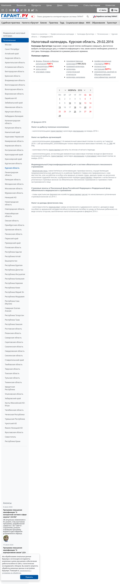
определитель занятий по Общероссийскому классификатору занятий (105, 74)
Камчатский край (12, 132)
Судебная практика (10, 22)
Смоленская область (14, 355)
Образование (98, 22)
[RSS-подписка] (36, 10)
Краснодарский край (14, 154)
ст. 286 (109, 143)
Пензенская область (13, 234)
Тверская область (12, 369)
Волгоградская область (15, 85)
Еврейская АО (11, 98)
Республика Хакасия (13, 324)
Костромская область (14, 150)
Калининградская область (12, 122)
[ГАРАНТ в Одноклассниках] (29, 10)
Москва (8, 44)
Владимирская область (15, 80)
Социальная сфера (75, 22)
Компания (6, 5)
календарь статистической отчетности (73, 72)
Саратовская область (14, 342)
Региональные (9, 40)
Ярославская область (14, 432)
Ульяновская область (14, 394)
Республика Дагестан (14, 270)
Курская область (12, 168)
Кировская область (13, 145)
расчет (85, 194)
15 (60, 107)
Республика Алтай (12, 256)
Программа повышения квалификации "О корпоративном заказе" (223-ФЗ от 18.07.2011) (14, 551)
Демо (59, 5)
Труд (62, 22)
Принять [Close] (29, 577)
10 (70, 103)
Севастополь (10, 437)
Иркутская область (13, 111)
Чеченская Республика (14, 414)
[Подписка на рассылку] (2, 10)
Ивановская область (13, 107)
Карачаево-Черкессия (14, 136)
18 (75, 107)
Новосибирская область (11, 214)
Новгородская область (14, 209)
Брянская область (12, 76)
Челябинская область (14, 410)
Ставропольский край (14, 360)
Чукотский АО (11, 423)
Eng (114, 10)
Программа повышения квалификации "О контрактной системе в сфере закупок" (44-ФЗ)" (14, 513)
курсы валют (41, 69)
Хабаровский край (13, 398)
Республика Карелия (14, 283)
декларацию (78, 131)
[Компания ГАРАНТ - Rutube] (32, 10)
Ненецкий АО (10, 197)
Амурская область (12, 58)
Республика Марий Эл (14, 292)
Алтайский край (12, 53)
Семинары (73, 5)
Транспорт (112, 22)
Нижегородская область (11, 203)
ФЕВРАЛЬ (72, 90)
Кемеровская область (14, 141)
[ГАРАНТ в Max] (17, 10)
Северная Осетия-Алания (12, 309)
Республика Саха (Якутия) (12, 302)
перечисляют (54, 207)
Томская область (12, 373)
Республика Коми (12, 287)
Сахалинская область (14, 346)
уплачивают (56, 141)
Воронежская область (14, 94)
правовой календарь (75, 66)
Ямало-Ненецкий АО (14, 428)
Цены (49, 5)
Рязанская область (13, 333)
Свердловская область (14, 351)
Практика (53, 22)
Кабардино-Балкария (14, 116)
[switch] (33, 16)
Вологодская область (14, 89)
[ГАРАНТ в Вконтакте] (10, 10)
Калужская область (13, 128)
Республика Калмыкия (14, 278)
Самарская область (13, 337)
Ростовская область (13, 329)
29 (60, 116)
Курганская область (13, 163)
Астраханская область (14, 67)
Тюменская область (13, 382)
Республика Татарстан (14, 315)
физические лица (39, 171)
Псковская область (13, 247)
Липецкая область (13, 179)
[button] (105, 16)
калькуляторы (42, 66)
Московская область (13, 188)
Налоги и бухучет (30, 22)
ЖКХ (88, 22)
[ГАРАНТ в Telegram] (21, 10)
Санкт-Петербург (12, 49)
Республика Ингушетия (15, 274)
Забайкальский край (14, 103)
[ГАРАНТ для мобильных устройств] (6, 10)
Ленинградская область (11, 173)
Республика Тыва (12, 320)
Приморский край (12, 243)
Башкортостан (11, 261)
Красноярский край (13, 159)
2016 (80, 90)
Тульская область (12, 378)
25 (75, 111)
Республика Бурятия (13, 265)
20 (85, 107)
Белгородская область (14, 71)
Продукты (36, 5)
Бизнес (43, 22)
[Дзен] (14, 10)
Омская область (12, 220)
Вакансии (21, 5)
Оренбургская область (14, 225)
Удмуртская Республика (10, 388)
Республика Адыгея (13, 252)
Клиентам (110, 5)
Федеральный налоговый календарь (14, 34)
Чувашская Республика (15, 419)
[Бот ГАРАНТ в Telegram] (25, 10)
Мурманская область (14, 193)
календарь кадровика (75, 77)
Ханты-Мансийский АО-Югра (15, 404)
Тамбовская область (13, 364)
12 (80, 103)
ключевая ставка (43, 72)
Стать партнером (91, 5)
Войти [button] (102, 10)
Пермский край (11, 238)
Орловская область (13, 229)
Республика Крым (12, 441)
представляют (57, 131)
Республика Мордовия (14, 296)
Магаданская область (14, 184)
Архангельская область (15, 62)
